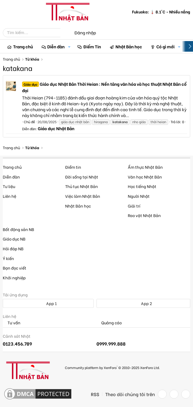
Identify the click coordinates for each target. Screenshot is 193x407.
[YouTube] (185, 394)
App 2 (143, 303)
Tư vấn (11, 322)
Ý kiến (8, 258)
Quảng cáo (109, 322)
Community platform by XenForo (112, 367)
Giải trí (134, 206)
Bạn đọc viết (14, 268)
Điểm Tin (92, 46)
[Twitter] (174, 394)
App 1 (48, 303)
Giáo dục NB (14, 239)
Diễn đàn (56, 46)
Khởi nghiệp (14, 277)
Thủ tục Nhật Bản (81, 186)
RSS (95, 394)
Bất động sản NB (18, 229)
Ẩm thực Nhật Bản (145, 167)
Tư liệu (9, 186)
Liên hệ (9, 196)
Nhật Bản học (129, 46)
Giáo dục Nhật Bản (56, 128)
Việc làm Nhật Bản (82, 196)
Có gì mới (165, 46)
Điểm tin (73, 167)
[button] (69, 46)
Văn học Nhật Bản (145, 177)
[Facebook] (162, 394)
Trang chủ (23, 46)
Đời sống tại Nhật (81, 177)
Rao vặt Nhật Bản (144, 215)
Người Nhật (139, 196)
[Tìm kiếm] (36, 32)
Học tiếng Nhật (142, 186)
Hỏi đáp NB (13, 248)
